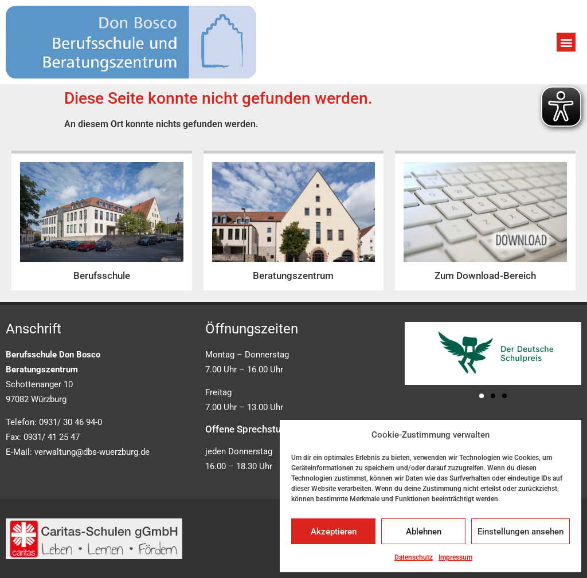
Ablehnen (423, 531)
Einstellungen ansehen (520, 531)
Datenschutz (413, 557)
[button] (566, 42)
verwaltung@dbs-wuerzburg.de (92, 452)
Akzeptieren (334, 531)
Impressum (455, 557)
